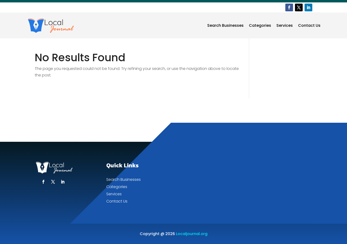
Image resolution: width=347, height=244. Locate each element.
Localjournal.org (191, 234)
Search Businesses (225, 25)
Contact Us (309, 25)
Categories (260, 25)
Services (284, 25)
